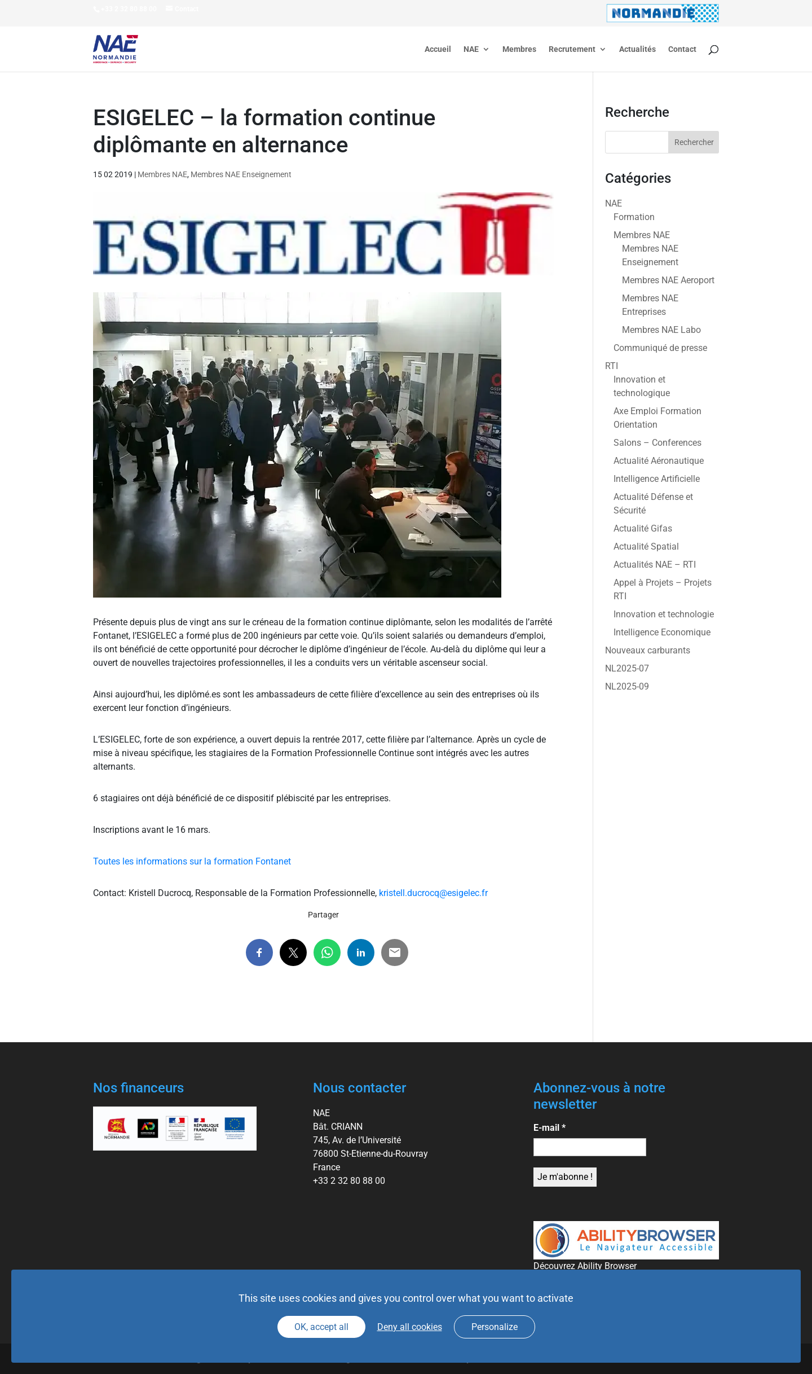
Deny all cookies (409, 1327)
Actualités (637, 49)
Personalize (494, 1327)
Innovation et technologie (664, 614)
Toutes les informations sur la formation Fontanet (192, 861)
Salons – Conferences (657, 442)
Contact (682, 49)
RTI (611, 366)
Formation (634, 217)
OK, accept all (321, 1327)
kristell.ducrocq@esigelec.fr (433, 893)
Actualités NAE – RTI (655, 564)
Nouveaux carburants (647, 650)
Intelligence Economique (662, 632)
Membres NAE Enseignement (241, 174)
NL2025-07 (627, 668)
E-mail (549, 1127)
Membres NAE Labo (661, 329)
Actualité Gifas (643, 528)
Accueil (438, 49)
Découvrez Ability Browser (585, 1266)
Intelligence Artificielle (657, 478)
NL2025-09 (627, 686)
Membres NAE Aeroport (668, 280)
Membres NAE (162, 174)
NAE (471, 49)
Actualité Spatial (646, 546)
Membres (519, 49)
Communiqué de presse (660, 348)
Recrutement (572, 49)
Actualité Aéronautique (659, 460)
